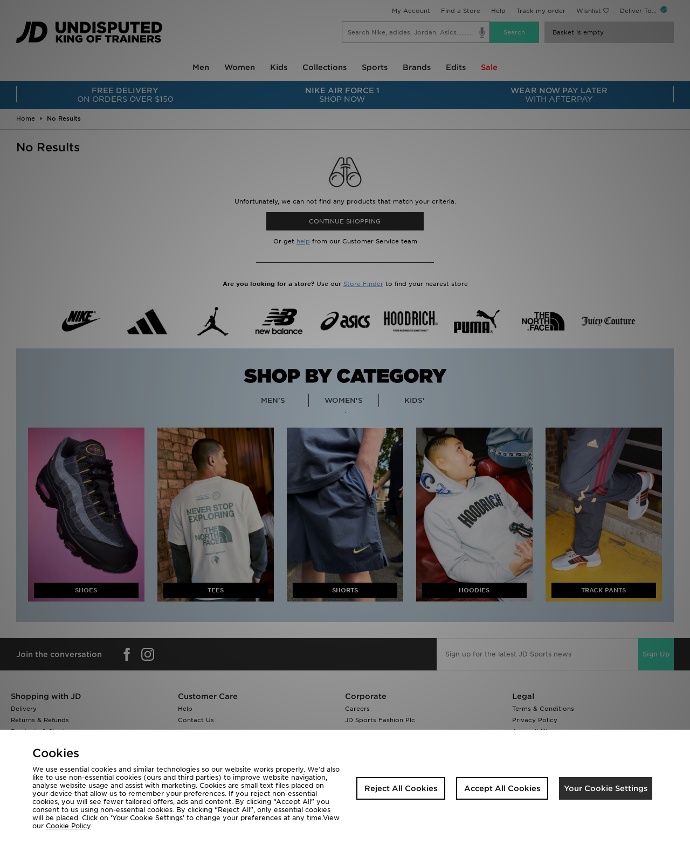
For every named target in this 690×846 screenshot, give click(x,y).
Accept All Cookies (502, 788)
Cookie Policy (68, 826)
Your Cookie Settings (605, 788)
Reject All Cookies (400, 788)
